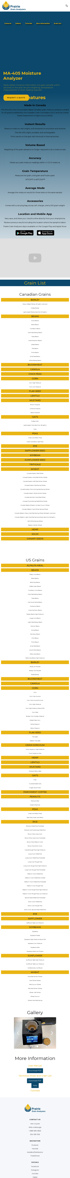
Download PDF (35, 1071)
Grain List (57, 24)
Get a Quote (35, 1124)
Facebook (35, 1166)
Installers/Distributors (35, 1152)
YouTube (35, 1173)
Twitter (35, 1177)
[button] (67, 6)
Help (35, 1086)
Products (35, 1145)
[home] (14, 5)
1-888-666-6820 (35, 1131)
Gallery (18, 24)
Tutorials (28, 24)
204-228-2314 (35, 1134)
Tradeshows (35, 1156)
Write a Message (35, 1127)
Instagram (35, 1170)
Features (8, 24)
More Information (43, 24)
